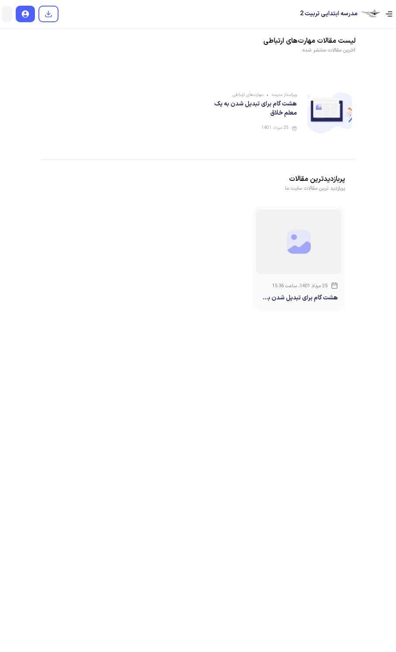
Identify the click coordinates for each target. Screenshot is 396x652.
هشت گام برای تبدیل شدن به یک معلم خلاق (301, 298)
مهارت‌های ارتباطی (248, 95)
